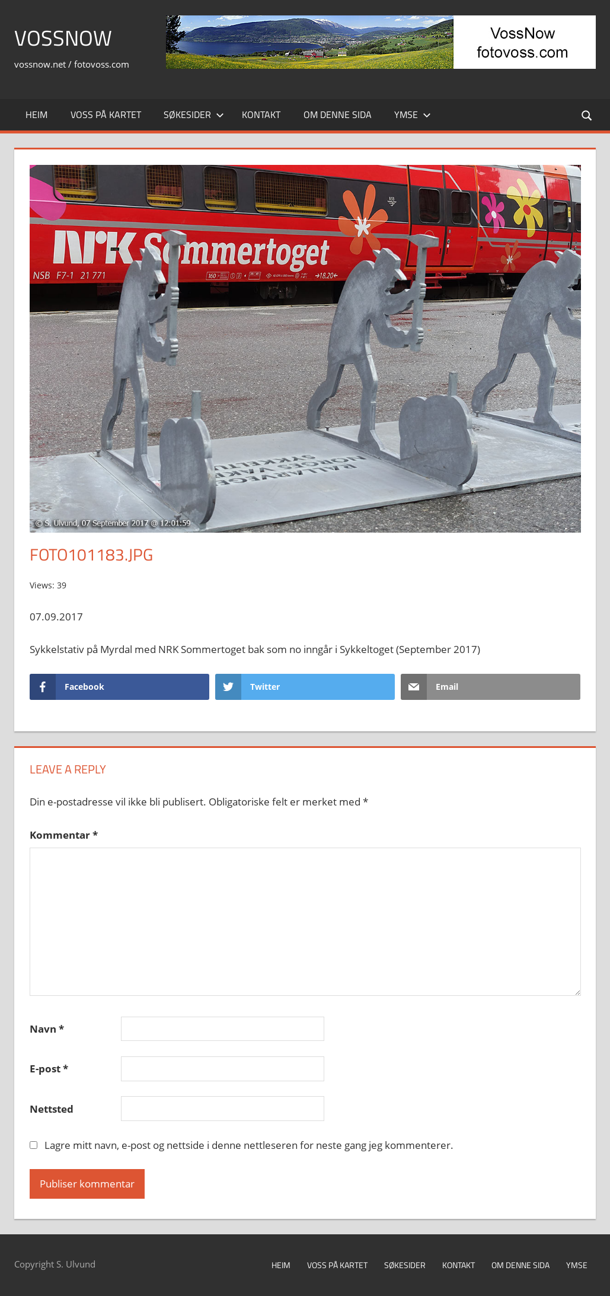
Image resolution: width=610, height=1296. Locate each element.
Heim (36, 114)
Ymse (412, 114)
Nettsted (52, 1109)
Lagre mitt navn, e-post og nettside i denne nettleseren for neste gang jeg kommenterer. (248, 1145)
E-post (49, 1068)
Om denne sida (338, 114)
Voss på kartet (106, 114)
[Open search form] (587, 114)
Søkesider (194, 114)
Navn (47, 1029)
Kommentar (64, 835)
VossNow (63, 37)
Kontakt (261, 114)
